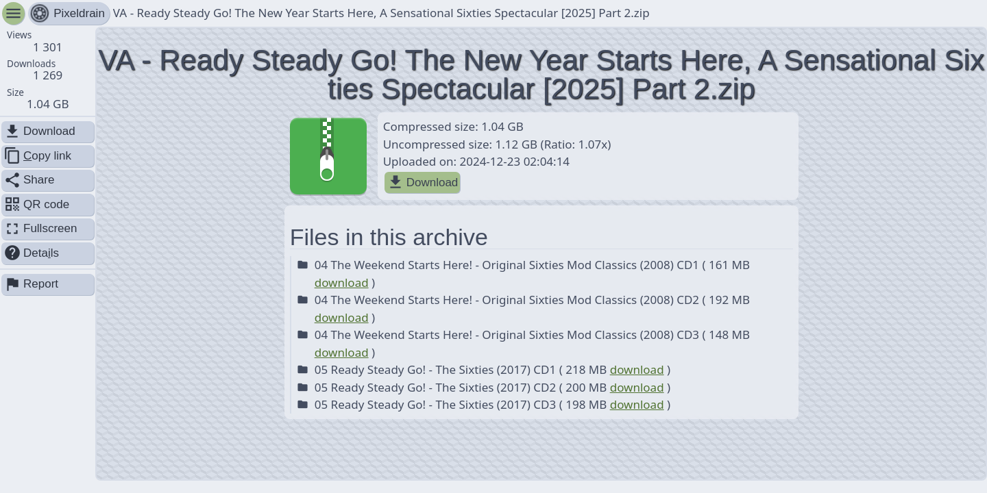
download (342, 282)
